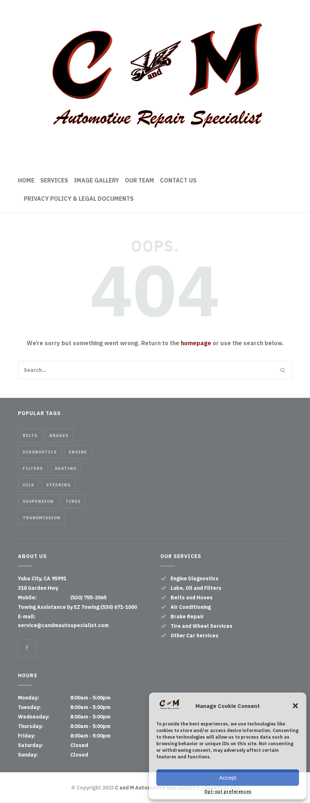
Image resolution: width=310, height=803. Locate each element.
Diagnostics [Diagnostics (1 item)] (40, 452)
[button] (295, 705)
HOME (26, 180)
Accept (227, 777)
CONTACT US (178, 180)
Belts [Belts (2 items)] (30, 435)
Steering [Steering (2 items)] (58, 484)
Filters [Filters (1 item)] (33, 468)
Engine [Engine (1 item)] (78, 452)
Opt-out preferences (227, 791)
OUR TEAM (139, 180)
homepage (196, 343)
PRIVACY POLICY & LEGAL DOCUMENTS (79, 198)
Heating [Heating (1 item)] (65, 468)
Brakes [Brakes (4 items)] (58, 435)
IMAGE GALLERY (96, 180)
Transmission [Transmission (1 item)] (41, 517)
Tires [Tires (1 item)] (73, 501)
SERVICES (54, 180)
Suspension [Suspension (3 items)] (38, 501)
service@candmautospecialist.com (63, 625)
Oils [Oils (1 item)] (28, 484)
